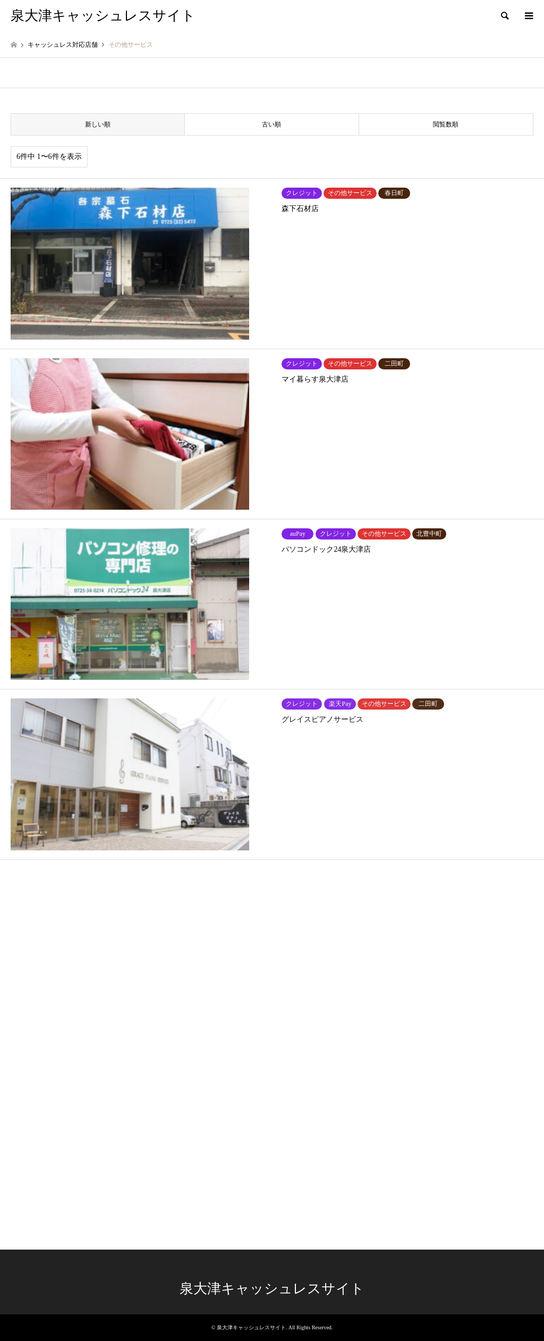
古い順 (271, 124)
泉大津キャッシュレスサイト (272, 1288)
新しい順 (97, 124)
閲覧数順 (445, 124)
